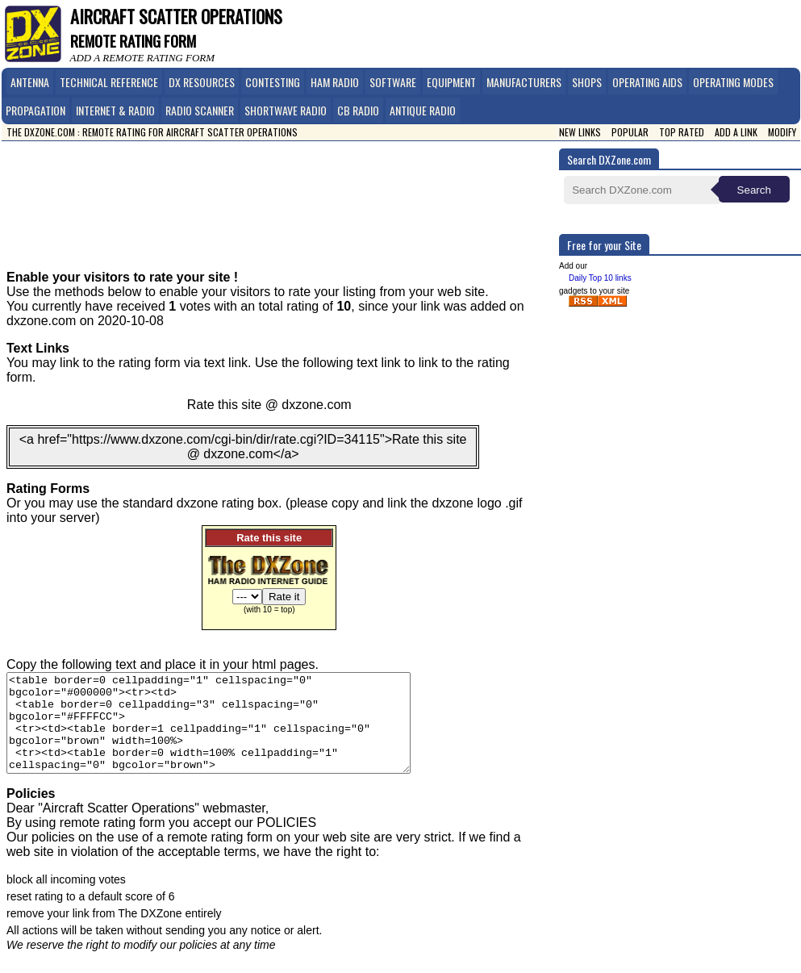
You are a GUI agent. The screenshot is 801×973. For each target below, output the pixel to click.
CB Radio (358, 110)
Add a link (736, 132)
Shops (587, 81)
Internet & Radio (115, 110)
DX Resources (202, 81)
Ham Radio (335, 81)
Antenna (29, 81)
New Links (580, 132)
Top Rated (681, 132)
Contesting (272, 81)
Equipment (451, 81)
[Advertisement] (284, 193)
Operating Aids (647, 81)
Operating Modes (733, 81)
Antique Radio (423, 110)
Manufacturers (523, 81)
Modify (782, 132)
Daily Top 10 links (600, 278)
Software (392, 81)
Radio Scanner (199, 110)
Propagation (35, 110)
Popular (630, 132)
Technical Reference (109, 81)
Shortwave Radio (285, 110)
